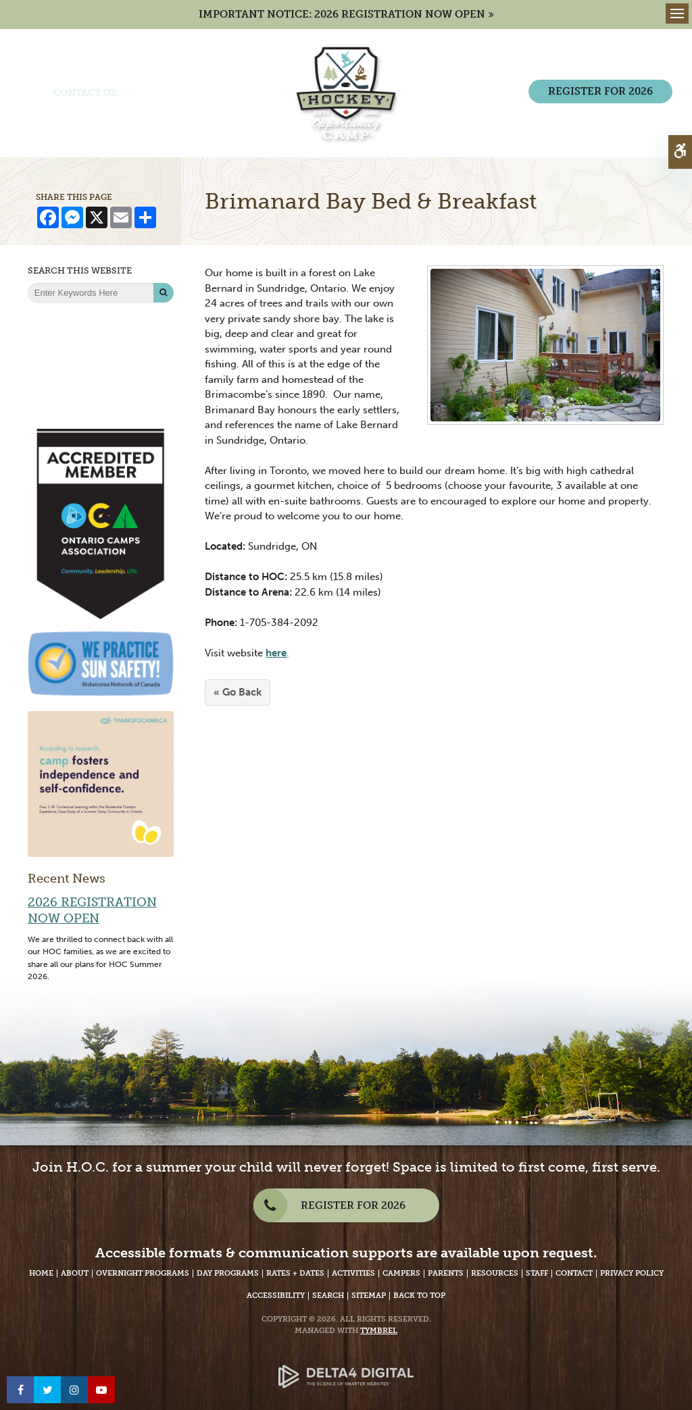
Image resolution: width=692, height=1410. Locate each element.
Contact (574, 1273)
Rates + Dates (295, 1273)
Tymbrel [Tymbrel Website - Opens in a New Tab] (378, 1330)
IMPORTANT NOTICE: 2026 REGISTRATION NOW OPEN (342, 14)
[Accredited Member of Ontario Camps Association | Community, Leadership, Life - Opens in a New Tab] (101, 523)
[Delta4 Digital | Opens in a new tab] (346, 1365)
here (276, 653)
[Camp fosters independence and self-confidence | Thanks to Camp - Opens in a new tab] (101, 783)
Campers (401, 1273)
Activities (353, 1273)
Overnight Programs (142, 1273)
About (75, 1273)
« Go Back (238, 692)
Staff (537, 1273)
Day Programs (228, 1273)
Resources (494, 1273)
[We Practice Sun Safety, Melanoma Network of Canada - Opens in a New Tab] (101, 663)
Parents (446, 1273)
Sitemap (368, 1295)
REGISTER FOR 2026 (600, 91)
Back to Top (419, 1295)
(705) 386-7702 (156, 93)
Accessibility (276, 1295)
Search (328, 1295)
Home (41, 1273)
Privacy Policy (632, 1273)
